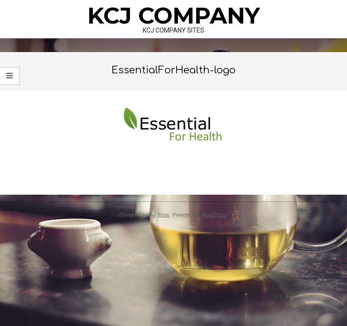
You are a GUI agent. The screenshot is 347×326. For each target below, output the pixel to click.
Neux (163, 214)
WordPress (214, 214)
